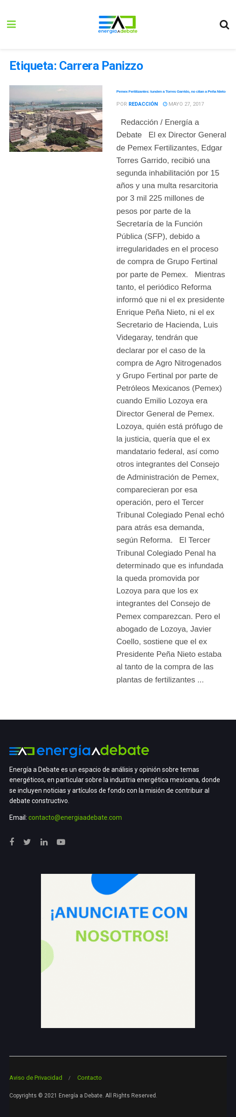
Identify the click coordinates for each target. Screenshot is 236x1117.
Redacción (143, 104)
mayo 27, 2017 (183, 104)
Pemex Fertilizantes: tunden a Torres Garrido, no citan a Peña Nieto (170, 91)
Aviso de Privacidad (35, 1077)
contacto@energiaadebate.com (75, 817)
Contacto (89, 1077)
